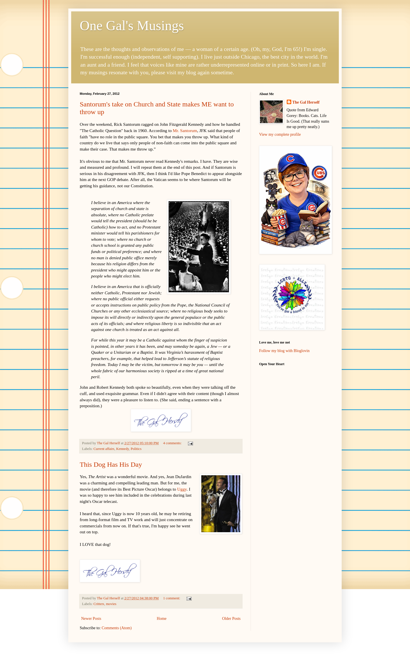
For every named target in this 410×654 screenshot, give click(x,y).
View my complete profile (280, 134)
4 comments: (173, 443)
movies (111, 604)
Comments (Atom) (117, 628)
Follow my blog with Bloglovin (284, 351)
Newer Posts (91, 618)
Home (162, 618)
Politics (136, 449)
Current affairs (103, 449)
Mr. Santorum (185, 130)
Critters (98, 604)
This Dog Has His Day (111, 464)
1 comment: (172, 598)
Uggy (181, 489)
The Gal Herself (306, 102)
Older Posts (231, 618)
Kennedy (122, 449)
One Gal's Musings (132, 25)
